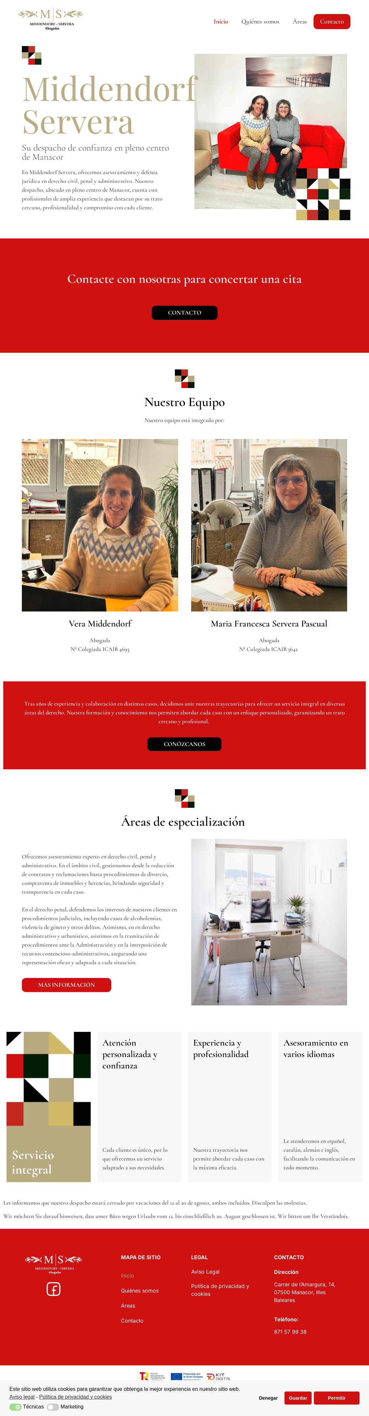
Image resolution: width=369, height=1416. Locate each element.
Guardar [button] (298, 1398)
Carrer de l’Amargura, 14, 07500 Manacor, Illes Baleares (304, 1295)
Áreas (300, 21)
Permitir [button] (337, 1398)
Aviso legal (22, 1397)
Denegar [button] (268, 1398)
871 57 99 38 (291, 1335)
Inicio (221, 21)
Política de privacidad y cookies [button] (75, 1397)
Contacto (332, 21)
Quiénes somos (260, 21)
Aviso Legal (205, 1275)
